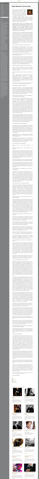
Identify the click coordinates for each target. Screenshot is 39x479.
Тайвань (4, 70)
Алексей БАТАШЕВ (5, 23)
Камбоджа (2, 61)
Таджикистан (5, 80)
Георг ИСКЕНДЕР (5, 31)
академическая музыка (5, 83)
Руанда (1, 80)
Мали (6, 64)
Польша (3, 67)
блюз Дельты (4, 84)
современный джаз (3, 95)
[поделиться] (23, 8)
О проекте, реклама (19, 1)
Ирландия (2, 60)
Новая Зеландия (5, 66)
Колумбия (3, 62)
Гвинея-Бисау (2, 78)
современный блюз (4, 91)
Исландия (4, 60)
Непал (1, 65)
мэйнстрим (15, 382)
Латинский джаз (4, 85)
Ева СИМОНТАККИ (3, 33)
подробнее (13, 402)
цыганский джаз (2, 94)
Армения (2, 53)
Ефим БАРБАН (4, 34)
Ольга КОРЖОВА (6, 43)
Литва (3, 63)
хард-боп (6, 93)
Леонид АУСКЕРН (6, 36)
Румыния (7, 68)
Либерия (4, 79)
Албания (6, 76)
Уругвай (3, 72)
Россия (4, 68)
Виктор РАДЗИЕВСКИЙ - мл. (4, 30)
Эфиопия (4, 74)
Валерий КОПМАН (6, 29)
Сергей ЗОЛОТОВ (5, 44)
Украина (1, 72)
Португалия (5, 67)
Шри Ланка (3, 76)
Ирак (5, 59)
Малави (7, 79)
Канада (6, 61)
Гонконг (5, 57)
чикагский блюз (6, 94)
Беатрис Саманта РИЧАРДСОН (4, 48)
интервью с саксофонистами (19, 4)
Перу (1, 67)
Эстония (1, 74)
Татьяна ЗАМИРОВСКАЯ (3, 46)
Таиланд (2, 70)
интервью (15, 4)
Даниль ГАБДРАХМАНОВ (3, 49)
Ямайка (7, 74)
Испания (6, 60)
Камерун (4, 61)
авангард (2, 83)
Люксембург (5, 63)
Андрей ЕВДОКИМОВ (5, 25)
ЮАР (5, 74)
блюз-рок (7, 84)
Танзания (2, 81)
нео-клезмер (3, 86)
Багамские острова (3, 77)
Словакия (2, 69)
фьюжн (4, 93)
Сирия (3, 80)
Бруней (6, 77)
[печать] (27, 8)
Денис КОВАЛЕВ (2, 32)
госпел (1, 86)
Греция (7, 57)
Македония (2, 64)
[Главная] (19, 0)
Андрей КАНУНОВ (3, 26)
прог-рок (6, 89)
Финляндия (6, 72)
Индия (1, 59)
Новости (15, 1)
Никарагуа (2, 66)
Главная (11, 1)
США (7, 69)
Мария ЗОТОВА (6, 38)
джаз (12, 378)
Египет (4, 78)
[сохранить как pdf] (32, 8)
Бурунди (1, 55)
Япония (6, 81)
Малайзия (4, 64)
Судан (6, 69)
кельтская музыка (3, 89)
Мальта (1, 76)
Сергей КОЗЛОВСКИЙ (3, 45)
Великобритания (5, 55)
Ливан (1, 63)
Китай (1, 62)
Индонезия (3, 59)
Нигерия (3, 65)
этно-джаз (6, 95)
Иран (7, 59)
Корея (5, 62)
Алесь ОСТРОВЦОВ (14, 379)
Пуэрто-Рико (2, 68)
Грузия (1, 58)
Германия (3, 57)
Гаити (1, 57)
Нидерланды (5, 65)
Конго (6, 78)
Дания (3, 58)
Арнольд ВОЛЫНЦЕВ (3, 28)
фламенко (2, 93)
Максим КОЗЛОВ (2, 38)
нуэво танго (3, 87)
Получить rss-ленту (25, 1)
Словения (4, 69)
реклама (2, 97)
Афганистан (4, 53)
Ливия (5, 79)
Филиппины (4, 81)
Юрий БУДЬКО (5, 47)
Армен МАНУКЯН (5, 27)
